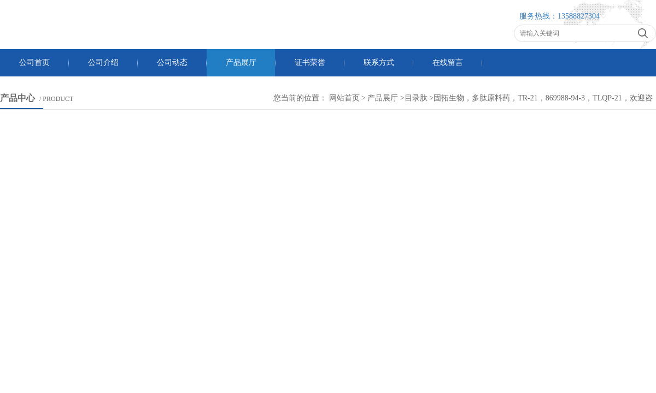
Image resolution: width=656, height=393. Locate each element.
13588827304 (579, 16)
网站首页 (344, 98)
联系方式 (379, 62)
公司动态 (172, 62)
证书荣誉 (310, 62)
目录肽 (416, 98)
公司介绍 (103, 62)
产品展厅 (241, 62)
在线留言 (447, 62)
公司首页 (34, 62)
